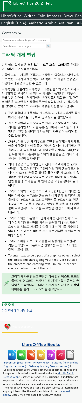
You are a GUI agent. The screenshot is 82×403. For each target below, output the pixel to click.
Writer (29, 16)
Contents (9, 32)
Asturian (65, 23)
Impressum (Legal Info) (17, 362)
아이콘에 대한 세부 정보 (17, 311)
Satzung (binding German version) (49, 366)
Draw (68, 16)
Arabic (50, 23)
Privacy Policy (41, 362)
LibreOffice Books (41, 344)
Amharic (35, 23)
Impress (54, 16)
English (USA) (13, 23)
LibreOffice (11, 16)
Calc (41, 16)
